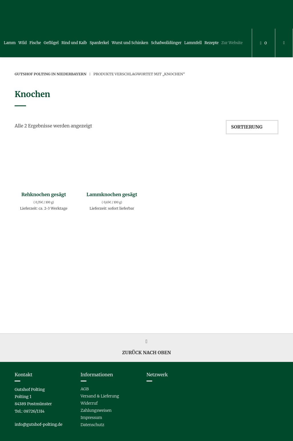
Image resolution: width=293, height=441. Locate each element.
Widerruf (89, 403)
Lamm (9, 42)
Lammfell (193, 42)
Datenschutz (92, 424)
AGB (85, 388)
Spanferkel (99, 42)
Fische (35, 42)
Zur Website (232, 42)
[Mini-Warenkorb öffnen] (263, 43)
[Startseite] (28, 14)
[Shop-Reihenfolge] (252, 127)
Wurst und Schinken (130, 42)
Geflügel (51, 42)
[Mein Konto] (284, 43)
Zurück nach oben (146, 347)
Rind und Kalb (74, 42)
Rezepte (212, 42)
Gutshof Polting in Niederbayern (50, 74)
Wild (22, 42)
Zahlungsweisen (96, 410)
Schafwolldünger (166, 42)
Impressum (91, 417)
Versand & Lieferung (100, 396)
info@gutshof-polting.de (38, 424)
